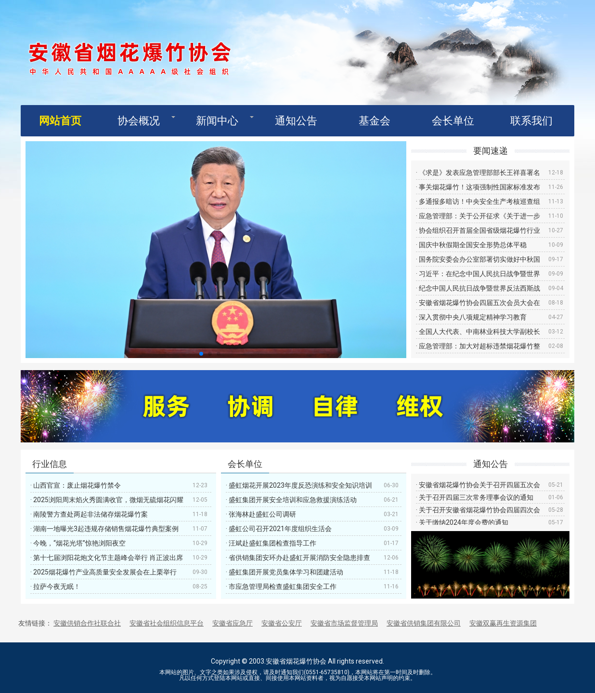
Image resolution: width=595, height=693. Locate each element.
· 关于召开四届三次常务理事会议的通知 (474, 497)
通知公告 (296, 121)
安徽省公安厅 (281, 623)
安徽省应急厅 (232, 623)
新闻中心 (217, 121)
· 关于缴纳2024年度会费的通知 (462, 522)
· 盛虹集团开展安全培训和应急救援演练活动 (291, 500)
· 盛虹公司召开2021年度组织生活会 (279, 529)
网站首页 (60, 121)
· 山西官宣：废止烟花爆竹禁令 (75, 485)
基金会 (374, 121)
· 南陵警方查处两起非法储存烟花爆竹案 (89, 514)
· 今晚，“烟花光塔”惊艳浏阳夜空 (78, 543)
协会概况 (138, 121)
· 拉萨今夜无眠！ (55, 586)
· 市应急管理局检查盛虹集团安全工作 (281, 586)
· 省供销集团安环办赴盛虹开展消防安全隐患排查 (298, 557)
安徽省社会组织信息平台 (166, 623)
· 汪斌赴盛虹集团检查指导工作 (271, 543)
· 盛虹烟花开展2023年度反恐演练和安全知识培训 (299, 485)
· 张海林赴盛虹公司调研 (261, 514)
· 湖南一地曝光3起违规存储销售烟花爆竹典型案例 (104, 529)
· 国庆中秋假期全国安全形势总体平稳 (471, 245)
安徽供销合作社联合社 (87, 623)
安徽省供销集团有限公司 (424, 623)
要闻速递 (490, 151)
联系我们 (531, 121)
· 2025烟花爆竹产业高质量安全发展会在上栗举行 (103, 572)
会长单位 (453, 121)
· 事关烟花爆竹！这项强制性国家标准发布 (478, 187)
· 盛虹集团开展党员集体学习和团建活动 (284, 572)
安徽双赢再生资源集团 (503, 623)
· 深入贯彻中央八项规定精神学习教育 (471, 317)
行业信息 (49, 464)
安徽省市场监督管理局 (344, 623)
